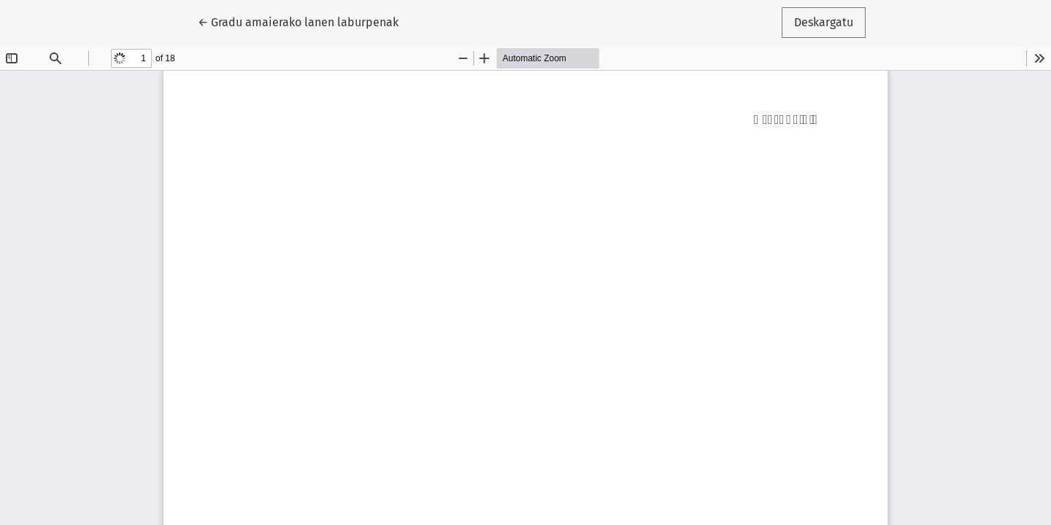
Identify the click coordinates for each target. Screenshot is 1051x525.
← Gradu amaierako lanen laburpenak (298, 21)
